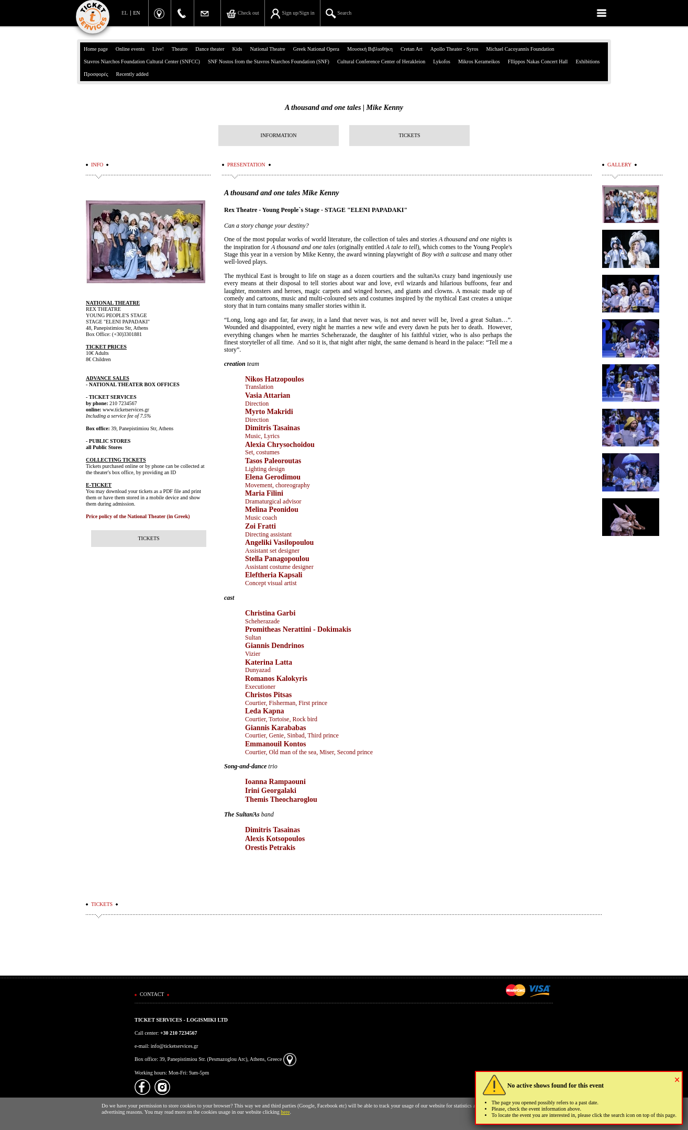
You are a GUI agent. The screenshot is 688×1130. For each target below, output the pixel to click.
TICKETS (409, 135)
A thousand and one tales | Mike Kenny (344, 107)
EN (136, 13)
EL (124, 13)
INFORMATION (279, 135)
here (285, 1112)
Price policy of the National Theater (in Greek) (138, 516)
